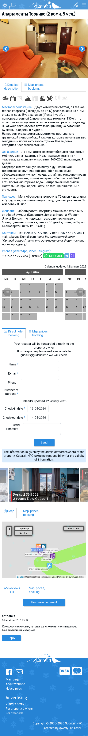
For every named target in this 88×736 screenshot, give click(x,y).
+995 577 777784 (36, 233)
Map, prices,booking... (34, 86)
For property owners (19, 708)
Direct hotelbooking (13, 333)
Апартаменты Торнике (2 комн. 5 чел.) (38, 14)
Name (13, 364)
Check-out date (14, 417)
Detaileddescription (11, 86)
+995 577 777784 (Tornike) (22, 256)
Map (9, 511)
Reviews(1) (12, 590)
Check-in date (15, 408)
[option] (44, 48)
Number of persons (11, 392)
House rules (14, 688)
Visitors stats (15, 704)
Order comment (13, 427)
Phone (13, 382)
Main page (13, 679)
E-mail (13, 373)
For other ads (14, 713)
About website (15, 684)
